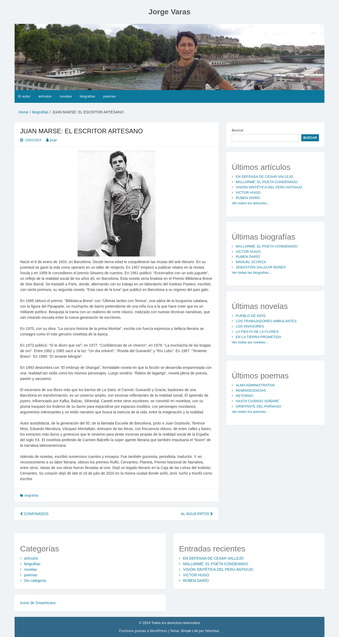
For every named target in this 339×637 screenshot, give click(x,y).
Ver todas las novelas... (250, 342)
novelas (66, 96)
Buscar (238, 130)
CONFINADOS (34, 514)
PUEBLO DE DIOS (250, 316)
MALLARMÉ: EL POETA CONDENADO (267, 182)
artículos (44, 96)
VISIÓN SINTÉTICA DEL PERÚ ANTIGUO (269, 187)
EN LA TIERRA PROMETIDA (258, 337)
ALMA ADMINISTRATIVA (255, 385)
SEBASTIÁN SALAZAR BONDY (261, 267)
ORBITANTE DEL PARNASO (258, 406)
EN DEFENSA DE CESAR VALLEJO (264, 177)
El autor (24, 96)
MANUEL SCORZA (251, 262)
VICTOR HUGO (248, 192)
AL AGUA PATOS (197, 514)
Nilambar (212, 631)
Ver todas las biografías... (251, 273)
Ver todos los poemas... (250, 412)
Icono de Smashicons (38, 603)
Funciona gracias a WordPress (143, 631)
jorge (53, 140)
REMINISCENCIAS (251, 390)
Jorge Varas (170, 12)
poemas (109, 96)
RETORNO (244, 396)
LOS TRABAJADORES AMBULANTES (266, 321)
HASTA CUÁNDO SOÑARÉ (257, 401)
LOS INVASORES (250, 326)
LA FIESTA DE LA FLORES (257, 332)
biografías (87, 96)
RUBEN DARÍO (248, 198)
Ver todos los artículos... (250, 203)
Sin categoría (35, 580)
